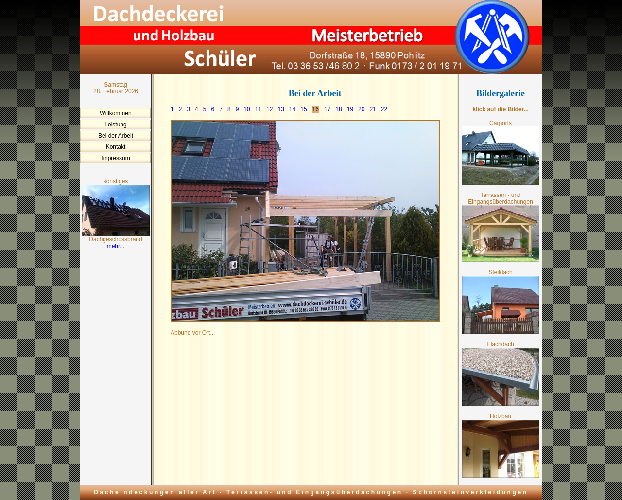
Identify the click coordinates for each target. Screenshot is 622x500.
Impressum (115, 158)
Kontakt (116, 146)
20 (361, 109)
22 (384, 109)
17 (327, 109)
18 (338, 109)
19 (350, 109)
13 (280, 109)
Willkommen (115, 113)
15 (303, 109)
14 (292, 109)
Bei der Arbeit (115, 135)
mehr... (116, 246)
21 (372, 109)
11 (258, 109)
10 (246, 109)
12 (269, 109)
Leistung (115, 124)
